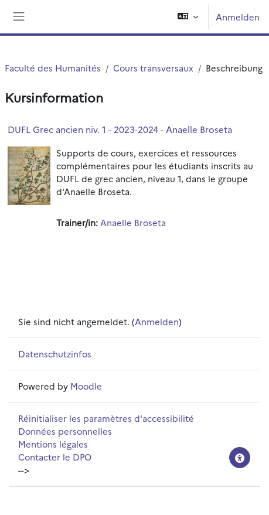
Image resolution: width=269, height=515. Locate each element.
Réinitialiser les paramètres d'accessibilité (106, 418)
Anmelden (238, 17)
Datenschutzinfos (54, 353)
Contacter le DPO (54, 457)
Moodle (86, 386)
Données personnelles (65, 431)
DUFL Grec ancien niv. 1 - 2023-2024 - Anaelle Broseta (120, 129)
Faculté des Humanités (53, 68)
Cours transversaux (153, 68)
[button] (188, 16)
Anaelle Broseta (133, 222)
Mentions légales (53, 444)
